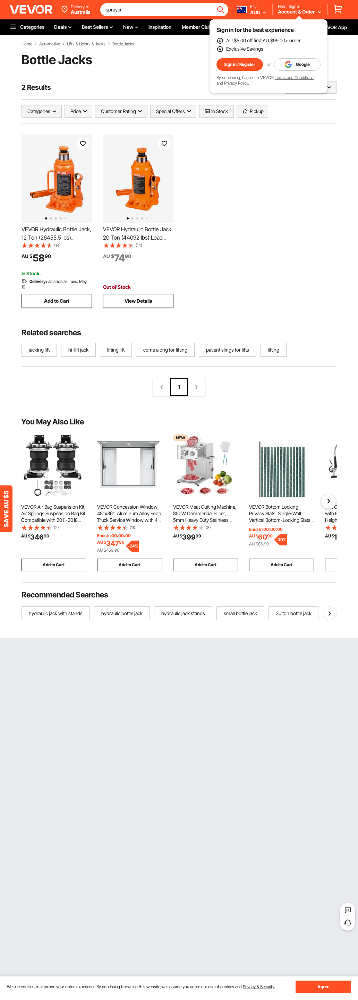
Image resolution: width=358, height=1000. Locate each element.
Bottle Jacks (123, 44)
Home (27, 44)
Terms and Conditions (294, 77)
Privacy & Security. (259, 986)
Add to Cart (56, 301)
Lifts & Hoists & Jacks (86, 44)
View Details (138, 301)
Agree (323, 986)
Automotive (49, 44)
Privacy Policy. (236, 83)
